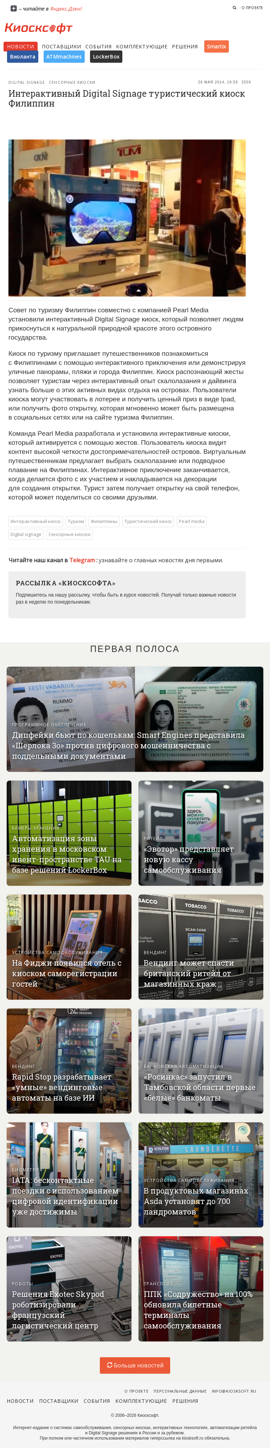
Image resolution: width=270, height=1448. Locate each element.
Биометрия (27, 1170)
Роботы (22, 1284)
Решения (185, 46)
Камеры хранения (36, 828)
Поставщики (61, 46)
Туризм (76, 521)
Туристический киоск (148, 521)
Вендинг (155, 953)
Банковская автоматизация (184, 1066)
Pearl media (192, 521)
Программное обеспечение (49, 725)
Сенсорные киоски (72, 82)
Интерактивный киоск (36, 521)
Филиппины (104, 521)
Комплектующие (142, 46)
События (98, 46)
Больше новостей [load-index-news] (135, 1365)
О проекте (252, 7)
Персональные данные (180, 1391)
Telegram (82, 560)
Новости (20, 46)
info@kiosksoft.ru (234, 1391)
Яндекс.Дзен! (66, 8)
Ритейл (153, 839)
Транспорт (158, 1284)
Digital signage (26, 82)
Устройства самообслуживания (57, 953)
